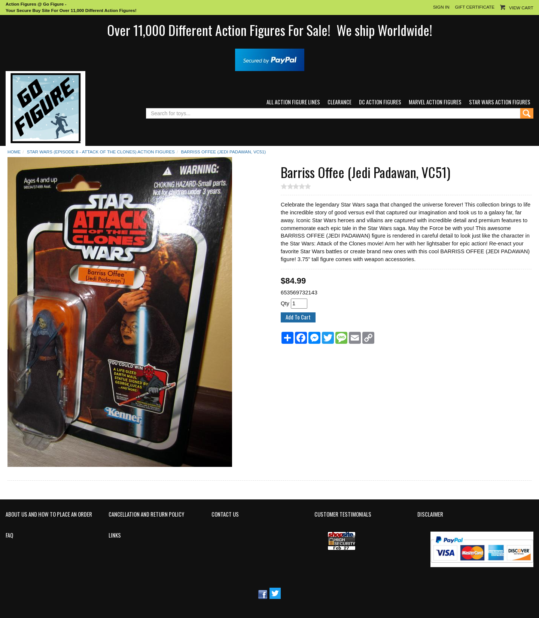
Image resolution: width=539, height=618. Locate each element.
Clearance (339, 102)
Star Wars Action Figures (499, 102)
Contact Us (225, 514)
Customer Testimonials (342, 514)
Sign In (441, 6)
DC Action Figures (380, 102)
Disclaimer (430, 514)
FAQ (9, 535)
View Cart (521, 7)
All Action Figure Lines (293, 102)
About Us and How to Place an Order (49, 514)
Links (115, 535)
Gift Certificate (474, 6)
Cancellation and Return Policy (146, 514)
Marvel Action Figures (435, 102)
